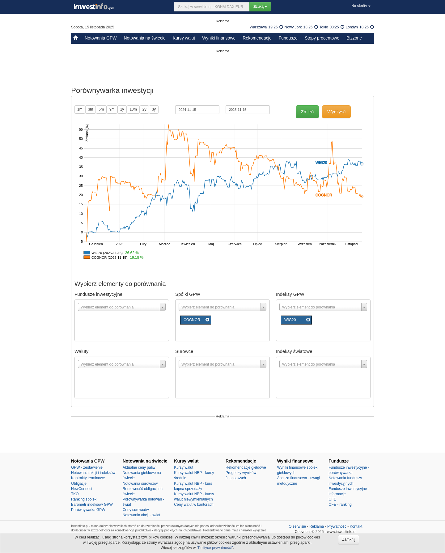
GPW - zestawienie (87, 467)
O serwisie (297, 526)
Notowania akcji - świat (141, 515)
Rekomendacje (257, 38)
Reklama (316, 526)
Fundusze (288, 38)
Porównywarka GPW (88, 510)
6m (101, 109)
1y (122, 109)
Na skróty (361, 6)
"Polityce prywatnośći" (215, 548)
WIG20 (290, 320)
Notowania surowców (140, 483)
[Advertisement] (222, 68)
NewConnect (81, 489)
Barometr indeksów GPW (92, 504)
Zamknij (348, 539)
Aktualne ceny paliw (139, 467)
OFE (332, 499)
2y (144, 109)
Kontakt (356, 526)
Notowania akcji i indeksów (93, 473)
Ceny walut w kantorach (193, 504)
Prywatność (336, 526)
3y (154, 109)
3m (90, 109)
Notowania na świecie (144, 38)
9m (112, 109)
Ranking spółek (83, 499)
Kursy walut (184, 38)
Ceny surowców (136, 510)
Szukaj (260, 6)
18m (133, 109)
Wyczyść (336, 111)
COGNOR (192, 320)
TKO (75, 494)
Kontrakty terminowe (88, 478)
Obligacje (79, 483)
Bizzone (354, 38)
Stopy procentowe (322, 38)
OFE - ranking (340, 504)
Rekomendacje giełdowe (246, 467)
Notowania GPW (101, 38)
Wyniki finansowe (218, 38)
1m (80, 109)
